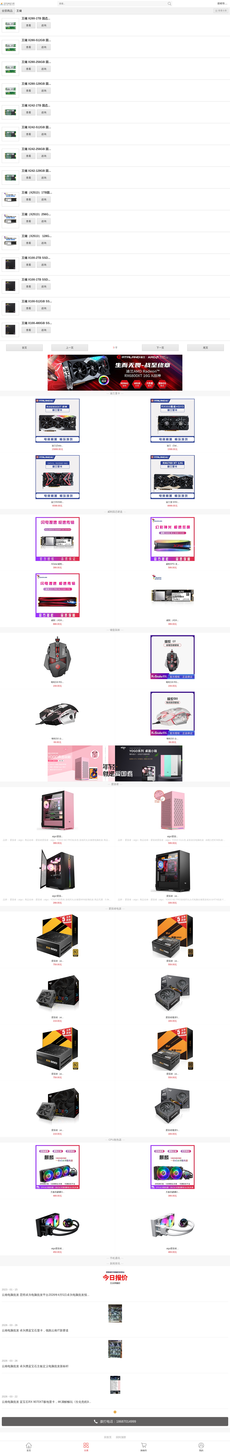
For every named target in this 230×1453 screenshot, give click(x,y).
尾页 (205, 347)
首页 (24, 347)
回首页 (108, 1437)
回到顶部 (121, 1437)
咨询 (43, 25)
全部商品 (7, 10)
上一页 (69, 347)
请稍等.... (222, 3)
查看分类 (221, 10)
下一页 (160, 347)
